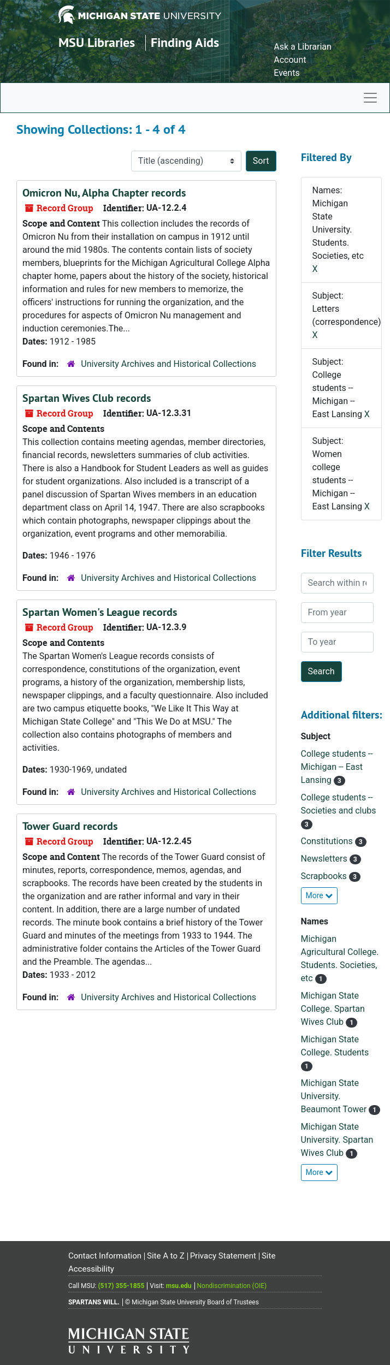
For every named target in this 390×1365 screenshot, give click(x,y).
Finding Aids (185, 42)
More (319, 895)
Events (286, 73)
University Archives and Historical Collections (168, 364)
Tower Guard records (69, 826)
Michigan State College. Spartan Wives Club (333, 1008)
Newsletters (325, 858)
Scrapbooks (325, 876)
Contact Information (104, 1256)
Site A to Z (166, 1256)
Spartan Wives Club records (86, 398)
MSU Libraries (96, 42)
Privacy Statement (223, 1256)
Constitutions (328, 841)
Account (290, 60)
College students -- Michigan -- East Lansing (337, 767)
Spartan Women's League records (99, 612)
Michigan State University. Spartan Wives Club (337, 1139)
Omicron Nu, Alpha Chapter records (104, 193)
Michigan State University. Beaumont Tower (335, 1096)
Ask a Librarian (303, 46)
